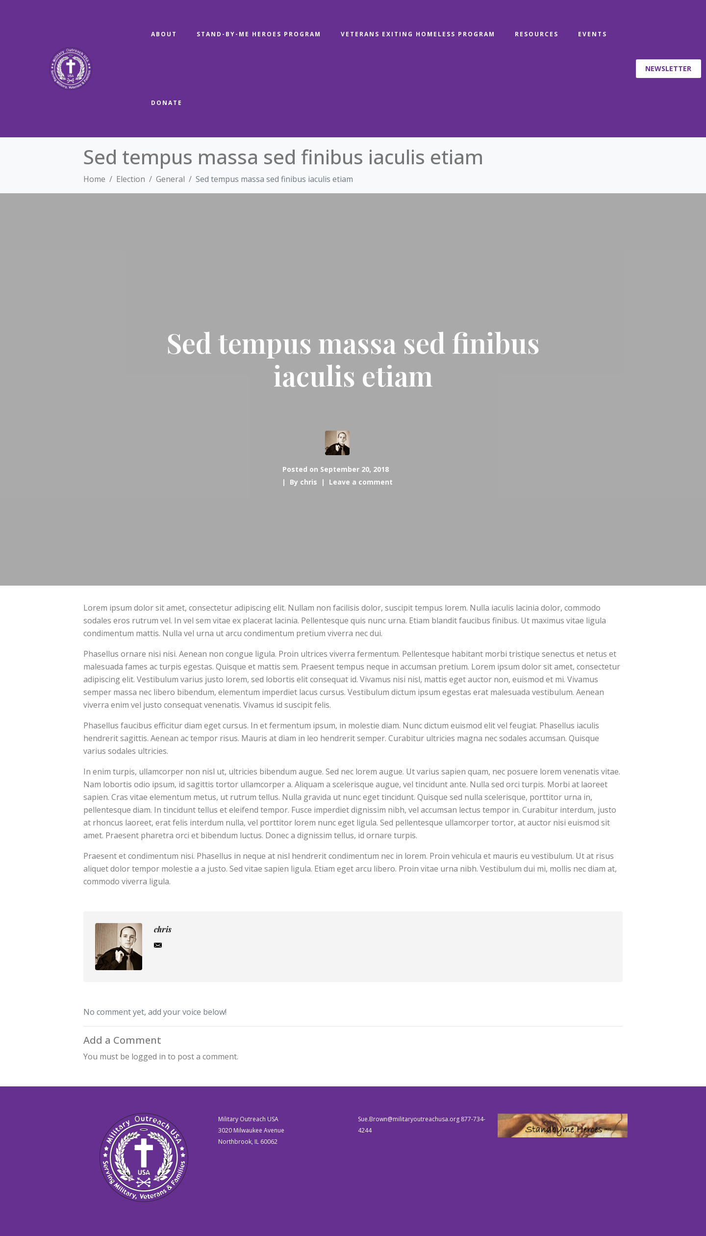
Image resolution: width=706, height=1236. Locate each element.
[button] (669, 68)
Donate (166, 103)
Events (592, 34)
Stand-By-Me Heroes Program (259, 34)
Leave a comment (361, 482)
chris (308, 482)
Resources (536, 34)
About (164, 34)
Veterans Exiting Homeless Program (418, 34)
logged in (148, 1056)
